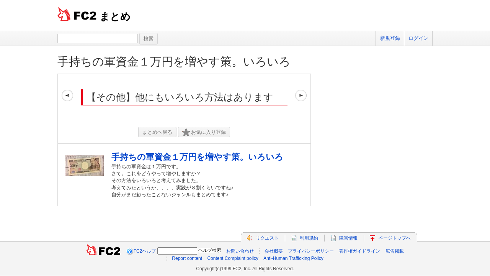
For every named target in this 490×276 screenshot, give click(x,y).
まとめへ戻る (157, 132)
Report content (187, 258)
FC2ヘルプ (145, 251)
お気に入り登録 (204, 132)
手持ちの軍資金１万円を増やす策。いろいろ (174, 61)
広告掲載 (394, 251)
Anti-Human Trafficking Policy (293, 258)
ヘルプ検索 (209, 250)
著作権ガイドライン (359, 251)
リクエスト (267, 238)
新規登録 (390, 38)
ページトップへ (395, 238)
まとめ (115, 16)
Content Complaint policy (232, 258)
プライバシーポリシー (311, 251)
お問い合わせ (240, 251)
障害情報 (348, 238)
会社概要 (274, 251)
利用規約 (309, 238)
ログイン (418, 38)
